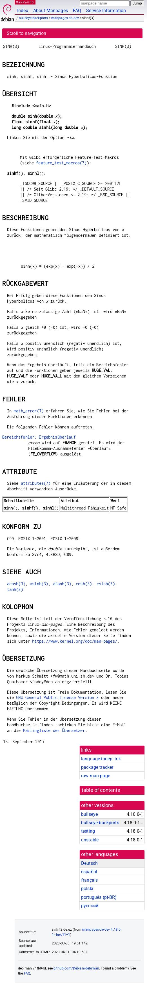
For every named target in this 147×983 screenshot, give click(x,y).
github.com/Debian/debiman (76, 968)
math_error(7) (29, 410)
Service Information (106, 10)
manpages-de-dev (65, 18)
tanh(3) (15, 589)
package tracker (97, 767)
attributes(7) (36, 483)
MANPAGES (25, 2)
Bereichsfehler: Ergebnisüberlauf (39, 437)
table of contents (101, 790)
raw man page (95, 775)
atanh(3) (62, 583)
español (89, 871)
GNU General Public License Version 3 (57, 697)
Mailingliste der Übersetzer (54, 730)
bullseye (89, 814)
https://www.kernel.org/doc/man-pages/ (74, 641)
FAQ (77, 10)
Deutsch (89, 863)
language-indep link (101, 758)
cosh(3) (84, 583)
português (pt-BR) (99, 897)
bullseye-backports (33, 18)
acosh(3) (16, 583)
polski (87, 888)
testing (88, 831)
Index (22, 10)
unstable (90, 840)
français (89, 880)
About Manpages (50, 10)
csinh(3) (106, 583)
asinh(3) (39, 583)
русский (89, 905)
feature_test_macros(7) (61, 162)
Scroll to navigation (26, 33)
